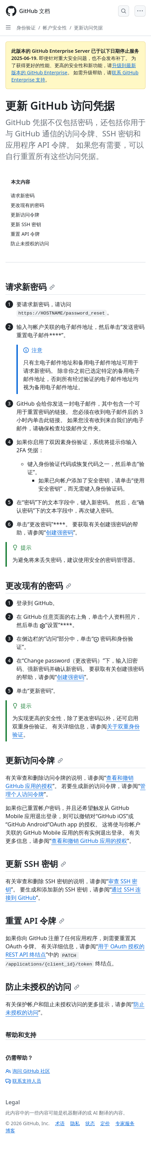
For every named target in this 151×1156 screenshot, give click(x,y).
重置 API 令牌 (34, 920)
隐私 (75, 1123)
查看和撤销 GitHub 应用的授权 (89, 841)
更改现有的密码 (38, 585)
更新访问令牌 (34, 760)
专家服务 (125, 1123)
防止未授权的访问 (42, 986)
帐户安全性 (55, 27)
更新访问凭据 (88, 27)
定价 (105, 1123)
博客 (10, 1130)
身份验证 (26, 27)
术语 (60, 1123)
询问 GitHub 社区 (27, 1071)
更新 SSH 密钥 (35, 863)
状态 (90, 1123)
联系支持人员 (23, 1081)
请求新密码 (30, 286)
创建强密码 (59, 532)
